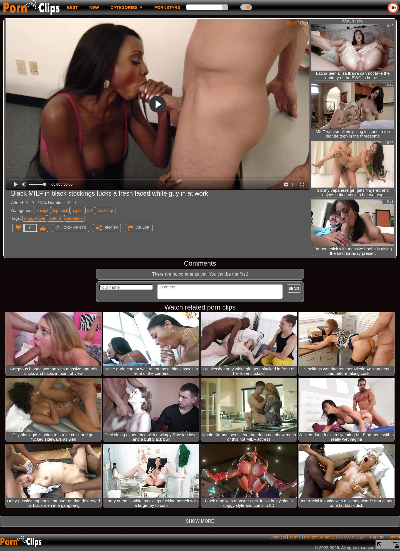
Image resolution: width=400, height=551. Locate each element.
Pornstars (167, 7)
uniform (55, 218)
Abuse (142, 227)
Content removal (319, 537)
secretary (74, 218)
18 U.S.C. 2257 (352, 537)
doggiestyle (34, 218)
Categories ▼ (126, 7)
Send (293, 288)
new (94, 7)
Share (111, 227)
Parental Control (385, 537)
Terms (295, 537)
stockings (105, 210)
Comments (74, 227)
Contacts (277, 537)
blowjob (42, 210)
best (72, 7)
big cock (60, 210)
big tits (77, 210)
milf (90, 210)
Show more (200, 521)
